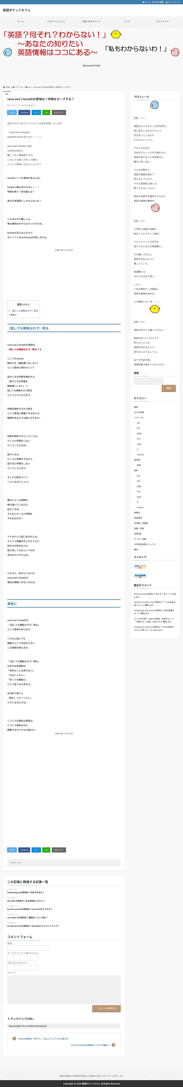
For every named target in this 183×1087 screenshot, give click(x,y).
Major (155, 622)
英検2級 (137, 526)
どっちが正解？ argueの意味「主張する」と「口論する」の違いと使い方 (154, 613)
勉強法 (137, 505)
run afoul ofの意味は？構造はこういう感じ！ (28, 917)
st (138, 441)
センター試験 (140, 531)
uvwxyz (140, 447)
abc (14, 862)
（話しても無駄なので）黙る (24, 310)
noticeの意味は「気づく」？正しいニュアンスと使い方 (42, 1038)
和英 (139, 457)
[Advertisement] (91, 73)
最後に (13, 314)
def (138, 420)
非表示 (26, 304)
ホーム (146, 2)
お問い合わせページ (91, 21)
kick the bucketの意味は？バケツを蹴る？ (90, 1044)
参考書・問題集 (141, 515)
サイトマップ (173, 2)
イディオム (139, 410)
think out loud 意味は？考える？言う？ (152, 586)
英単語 (137, 452)
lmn (139, 431)
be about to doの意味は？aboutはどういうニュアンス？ (33, 925)
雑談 (136, 399)
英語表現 (138, 510)
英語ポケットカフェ (17, 10)
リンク (127, 21)
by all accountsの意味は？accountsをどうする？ (30, 909)
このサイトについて (56, 21)
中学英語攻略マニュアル (145, 537)
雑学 (136, 542)
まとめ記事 (139, 404)
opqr (139, 436)
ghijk (139, 426)
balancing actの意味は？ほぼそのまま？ (25, 892)
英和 (136, 463)
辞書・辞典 (139, 521)
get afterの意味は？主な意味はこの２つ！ (26, 900)
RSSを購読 (158, 2)
